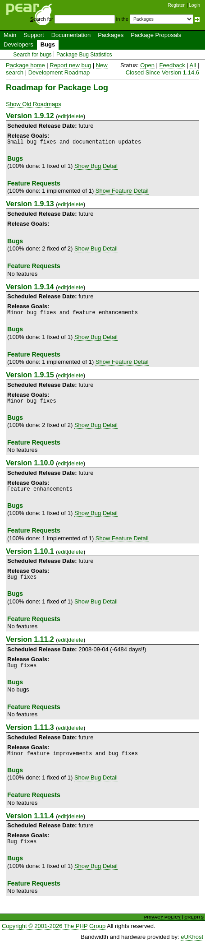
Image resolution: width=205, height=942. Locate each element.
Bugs (48, 44)
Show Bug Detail (96, 165)
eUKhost (192, 936)
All (193, 65)
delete (75, 116)
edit (62, 116)
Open (147, 65)
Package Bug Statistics (84, 54)
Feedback (172, 65)
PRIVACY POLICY (162, 916)
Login (194, 5)
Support (33, 35)
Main (10, 35)
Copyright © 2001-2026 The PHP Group (53, 926)
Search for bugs (32, 54)
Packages (110, 35)
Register (176, 5)
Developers (18, 44)
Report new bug (70, 65)
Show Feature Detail (122, 190)
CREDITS (194, 916)
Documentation (71, 35)
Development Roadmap (59, 72)
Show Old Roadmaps (33, 104)
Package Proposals (156, 35)
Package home (25, 65)
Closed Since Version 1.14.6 (162, 72)
